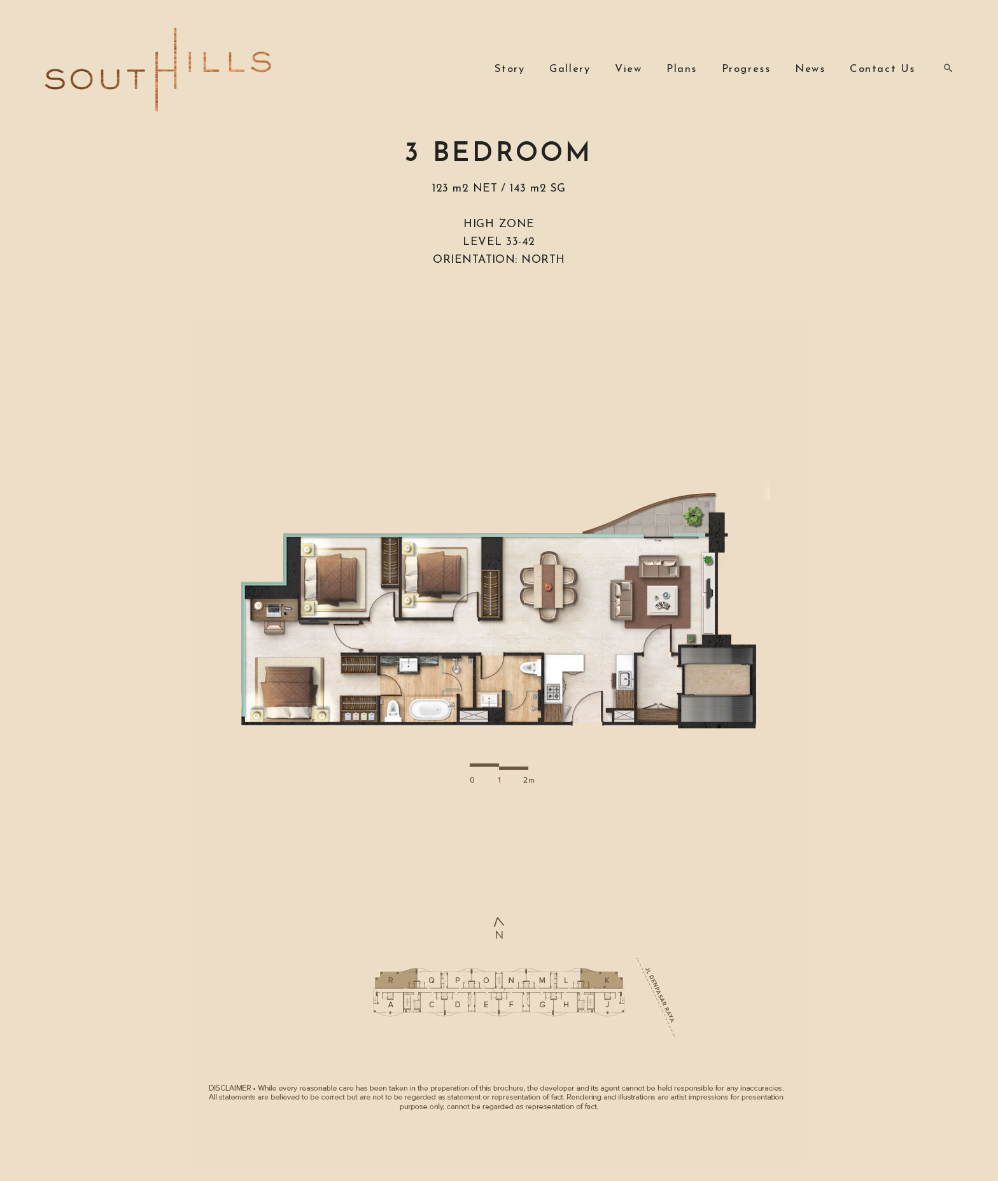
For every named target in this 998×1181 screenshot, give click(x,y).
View (628, 69)
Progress (746, 69)
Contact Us (882, 69)
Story (510, 69)
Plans (681, 69)
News (810, 69)
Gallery (569, 69)
